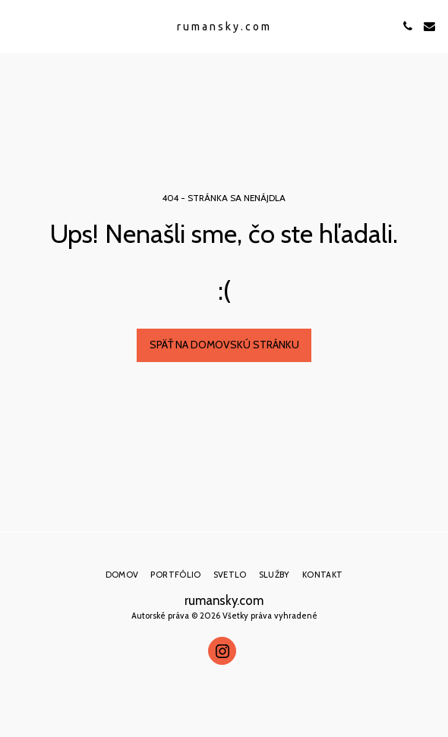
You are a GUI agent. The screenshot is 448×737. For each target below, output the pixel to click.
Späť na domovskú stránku (224, 344)
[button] (17, 25)
